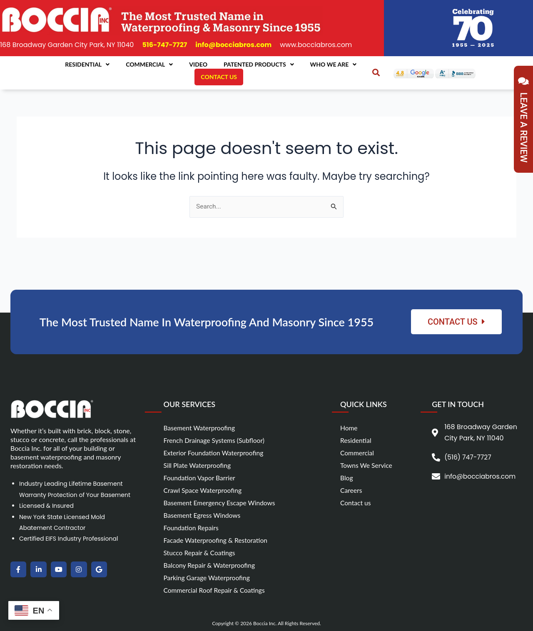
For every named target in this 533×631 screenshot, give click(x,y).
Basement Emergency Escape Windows (221, 503)
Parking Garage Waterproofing (208, 577)
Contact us (355, 503)
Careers (351, 490)
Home (349, 428)
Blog (346, 478)
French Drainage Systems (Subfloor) (215, 440)
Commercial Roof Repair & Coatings (215, 590)
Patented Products (259, 64)
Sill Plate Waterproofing (198, 465)
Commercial (149, 64)
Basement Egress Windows (203, 515)
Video (198, 64)
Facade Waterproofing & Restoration (217, 540)
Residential (87, 64)
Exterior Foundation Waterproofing (215, 453)
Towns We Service (367, 465)
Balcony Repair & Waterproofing (210, 565)
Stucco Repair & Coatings (200, 552)
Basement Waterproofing (200, 428)
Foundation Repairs (192, 528)
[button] (376, 72)
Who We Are (333, 64)
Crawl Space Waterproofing (204, 490)
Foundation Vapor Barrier (200, 478)
